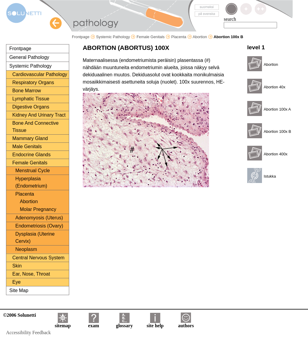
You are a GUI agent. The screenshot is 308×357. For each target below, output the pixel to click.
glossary (124, 323)
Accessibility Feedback (28, 332)
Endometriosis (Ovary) (39, 225)
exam (93, 323)
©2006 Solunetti (19, 315)
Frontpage (83, 37)
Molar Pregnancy (38, 209)
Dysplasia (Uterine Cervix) (35, 237)
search (230, 19)
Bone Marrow (26, 90)
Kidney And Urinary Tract (39, 114)
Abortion (202, 37)
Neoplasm (26, 249)
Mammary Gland (30, 138)
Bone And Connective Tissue (35, 127)
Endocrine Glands (31, 154)
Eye (16, 282)
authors (186, 323)
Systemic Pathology (115, 37)
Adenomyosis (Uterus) (39, 217)
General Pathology (29, 57)
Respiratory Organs (33, 82)
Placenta (181, 37)
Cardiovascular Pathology (39, 74)
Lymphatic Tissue (30, 98)
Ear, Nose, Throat (31, 273)
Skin (17, 265)
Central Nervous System (38, 257)
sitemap (63, 323)
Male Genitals (27, 146)
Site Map (18, 290)
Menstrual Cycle (32, 170)
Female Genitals (153, 37)
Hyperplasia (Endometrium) (31, 182)
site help (155, 323)
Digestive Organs (30, 106)
